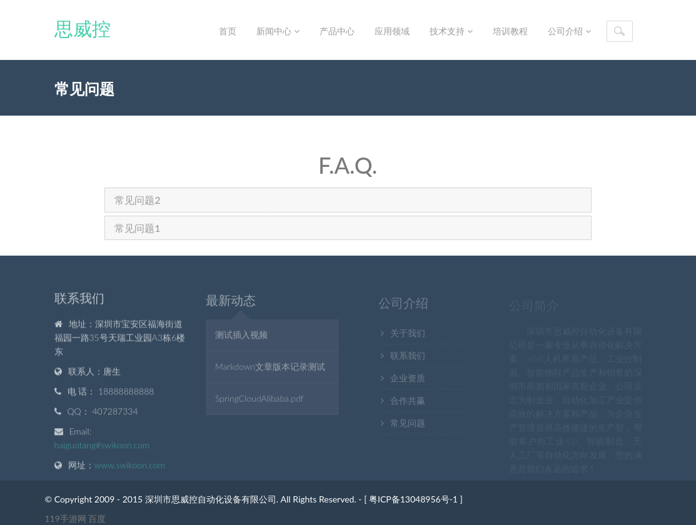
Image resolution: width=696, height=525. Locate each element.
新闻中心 (278, 31)
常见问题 (407, 424)
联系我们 (407, 357)
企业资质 (407, 379)
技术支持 (451, 31)
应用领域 (392, 31)
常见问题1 (137, 228)
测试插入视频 (241, 336)
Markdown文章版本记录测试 (270, 367)
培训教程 (510, 31)
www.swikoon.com (129, 466)
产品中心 (337, 31)
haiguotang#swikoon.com (102, 446)
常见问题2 (137, 201)
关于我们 (407, 334)
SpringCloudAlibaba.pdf (259, 399)
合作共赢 (407, 402)
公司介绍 (569, 31)
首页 (227, 31)
